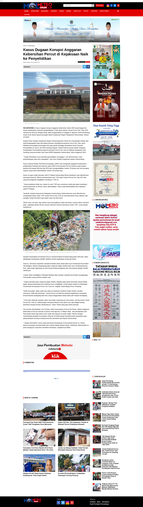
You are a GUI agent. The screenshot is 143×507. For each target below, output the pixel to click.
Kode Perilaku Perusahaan (99, 504)
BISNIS (68, 11)
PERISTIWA (35, 11)
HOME (26, 11)
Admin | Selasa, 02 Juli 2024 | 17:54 (31, 62)
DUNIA (61, 11)
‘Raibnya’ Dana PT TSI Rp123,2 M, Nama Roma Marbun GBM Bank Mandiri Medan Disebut (110, 486)
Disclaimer (105, 502)
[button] (118, 10)
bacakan (81, 62)
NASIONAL (44, 11)
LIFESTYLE (77, 11)
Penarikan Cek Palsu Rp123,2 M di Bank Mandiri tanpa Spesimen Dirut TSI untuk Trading (38, 450)
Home (24, 45)
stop (87, 62)
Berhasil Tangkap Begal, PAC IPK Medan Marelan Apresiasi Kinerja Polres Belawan (110, 427)
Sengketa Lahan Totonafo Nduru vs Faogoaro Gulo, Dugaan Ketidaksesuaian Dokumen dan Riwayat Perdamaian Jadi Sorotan (111, 464)
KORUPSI (94, 11)
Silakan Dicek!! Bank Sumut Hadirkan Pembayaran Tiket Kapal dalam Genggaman (37, 475)
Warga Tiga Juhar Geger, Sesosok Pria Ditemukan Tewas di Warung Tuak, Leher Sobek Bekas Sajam (110, 417)
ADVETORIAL (104, 11)
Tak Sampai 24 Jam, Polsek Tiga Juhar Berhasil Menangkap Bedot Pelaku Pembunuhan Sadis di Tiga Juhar (109, 440)
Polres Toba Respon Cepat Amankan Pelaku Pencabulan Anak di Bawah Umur (110, 475)
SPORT (86, 11)
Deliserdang (31, 45)
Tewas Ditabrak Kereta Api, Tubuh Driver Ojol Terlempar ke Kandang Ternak (110, 451)
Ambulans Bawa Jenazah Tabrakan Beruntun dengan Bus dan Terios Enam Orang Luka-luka (110, 394)
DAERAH (54, 11)
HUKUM (26, 14)
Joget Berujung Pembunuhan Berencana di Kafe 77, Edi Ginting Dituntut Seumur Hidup (111, 383)
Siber (99, 502)
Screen (100, 5)
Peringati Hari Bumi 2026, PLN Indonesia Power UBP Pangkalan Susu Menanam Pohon (38, 424)
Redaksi (93, 502)
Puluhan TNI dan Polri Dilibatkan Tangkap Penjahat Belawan (109, 404)
